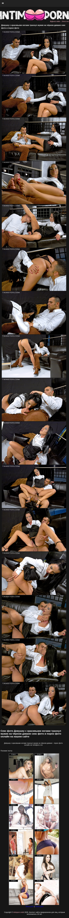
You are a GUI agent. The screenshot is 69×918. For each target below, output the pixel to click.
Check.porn (39, 906)
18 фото (39, 754)
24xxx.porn (30, 906)
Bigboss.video (55, 21)
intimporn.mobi (18, 912)
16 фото (13, 754)
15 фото (13, 855)
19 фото (39, 830)
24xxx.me (65, 21)
